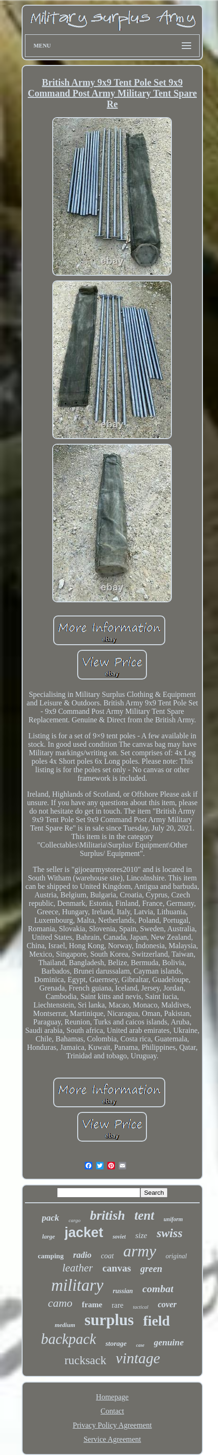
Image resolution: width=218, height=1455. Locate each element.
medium (65, 1324)
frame (92, 1304)
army (139, 1251)
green (151, 1268)
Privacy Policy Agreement (112, 1425)
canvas (116, 1268)
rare (117, 1305)
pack (50, 1218)
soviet (119, 1236)
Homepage (112, 1397)
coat (107, 1256)
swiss (170, 1233)
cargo (75, 1220)
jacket (84, 1232)
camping (51, 1256)
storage (116, 1343)
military (77, 1285)
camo (60, 1303)
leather (77, 1268)
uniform (173, 1219)
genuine (169, 1342)
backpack (68, 1339)
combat (157, 1289)
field (156, 1320)
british (107, 1215)
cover (167, 1304)
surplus (109, 1319)
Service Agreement (112, 1439)
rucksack (85, 1360)
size (141, 1235)
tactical (140, 1307)
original (176, 1256)
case (140, 1345)
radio (82, 1255)
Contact (112, 1411)
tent (144, 1215)
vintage (138, 1358)
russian (123, 1291)
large (48, 1236)
